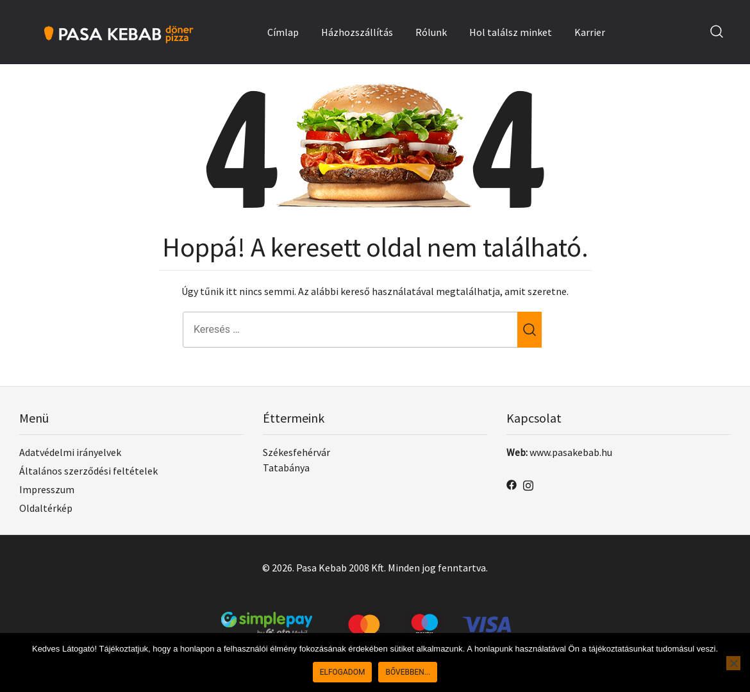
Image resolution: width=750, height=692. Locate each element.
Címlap (283, 32)
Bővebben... (407, 672)
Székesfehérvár (296, 452)
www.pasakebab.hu (570, 452)
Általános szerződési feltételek (88, 470)
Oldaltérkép (45, 508)
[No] (733, 663)
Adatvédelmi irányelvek (70, 452)
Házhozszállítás (357, 32)
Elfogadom (342, 672)
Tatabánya (286, 467)
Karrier (589, 32)
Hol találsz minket (510, 32)
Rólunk (431, 32)
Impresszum (46, 489)
